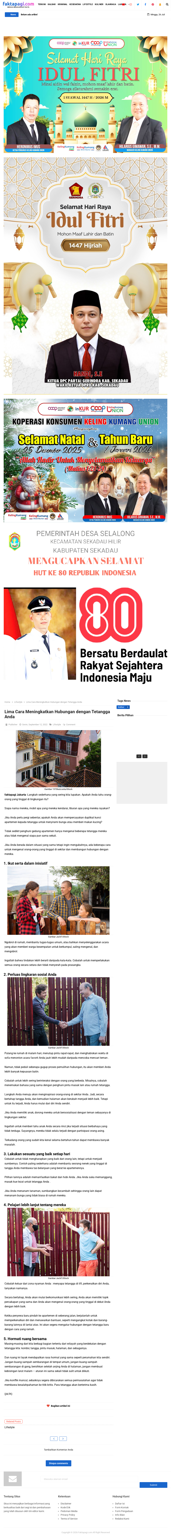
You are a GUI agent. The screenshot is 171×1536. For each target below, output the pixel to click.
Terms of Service (69, 1517)
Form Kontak (122, 1505)
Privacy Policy (68, 1513)
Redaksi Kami (122, 1517)
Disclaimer (66, 1502)
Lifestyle (57, 724)
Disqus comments (58, 1463)
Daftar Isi (120, 1502)
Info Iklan (120, 1513)
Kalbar (121, 707)
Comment (71, 724)
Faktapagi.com (85, 1530)
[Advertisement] (142, 783)
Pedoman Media (69, 1509)
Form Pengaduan (124, 1509)
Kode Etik (65, 1505)
